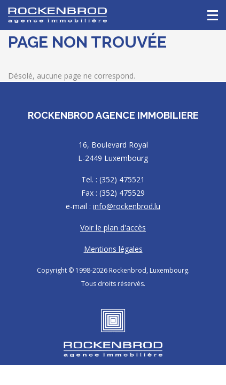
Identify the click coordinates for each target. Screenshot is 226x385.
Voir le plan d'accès (113, 227)
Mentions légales (113, 249)
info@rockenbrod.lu (126, 206)
